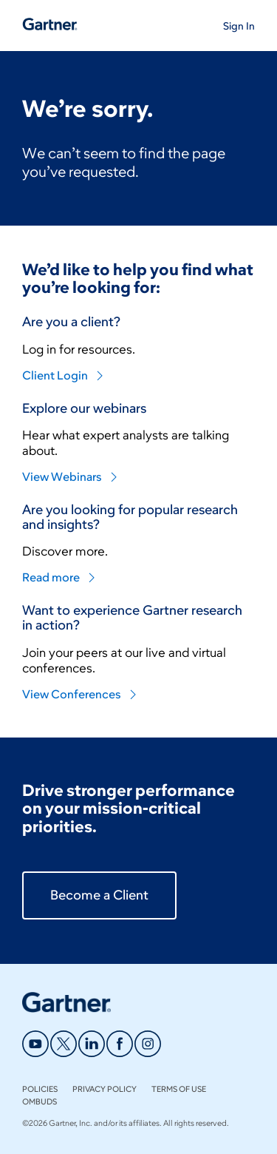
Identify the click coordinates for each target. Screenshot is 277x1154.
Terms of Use (178, 1089)
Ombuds (39, 1101)
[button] (239, 25)
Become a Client (99, 895)
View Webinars (70, 477)
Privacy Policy (104, 1089)
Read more (59, 577)
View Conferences (80, 694)
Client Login (63, 375)
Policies (40, 1089)
